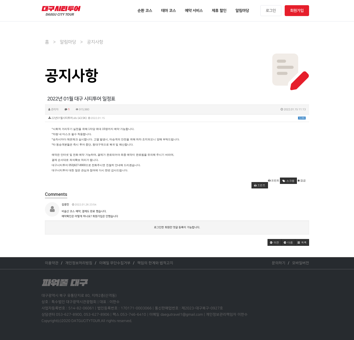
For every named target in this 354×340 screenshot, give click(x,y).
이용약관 (51, 263)
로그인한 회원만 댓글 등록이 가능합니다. (177, 227)
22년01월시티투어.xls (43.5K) (177, 118)
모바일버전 (300, 263)
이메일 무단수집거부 (114, 263)
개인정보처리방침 (78, 263)
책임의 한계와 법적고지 (155, 263)
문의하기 (278, 263)
